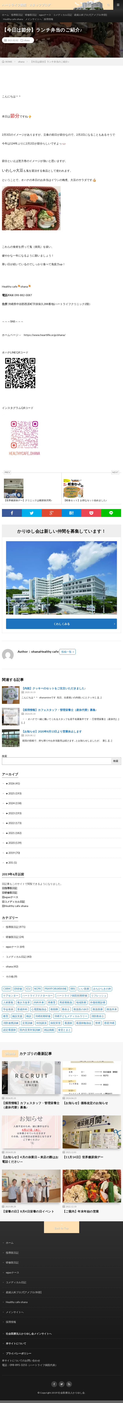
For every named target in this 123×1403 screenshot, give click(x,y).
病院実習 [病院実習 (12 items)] (55, 1023)
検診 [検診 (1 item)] (28, 1016)
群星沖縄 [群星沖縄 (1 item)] (109, 1023)
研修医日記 (31, 14)
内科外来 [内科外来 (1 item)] (39, 1002)
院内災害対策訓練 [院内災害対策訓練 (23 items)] (30, 1029)
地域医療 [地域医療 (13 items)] (81, 1002)
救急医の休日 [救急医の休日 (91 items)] (81, 1009)
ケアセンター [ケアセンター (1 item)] (10, 995)
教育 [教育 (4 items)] (5, 1016)
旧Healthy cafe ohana (15, 906)
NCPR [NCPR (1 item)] (37, 988)
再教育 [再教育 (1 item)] (52, 1002)
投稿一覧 (66, 651)
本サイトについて (16, 1343)
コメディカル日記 (62, 14)
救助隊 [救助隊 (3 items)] (54, 1009)
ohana (27, 40)
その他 (9, 976)
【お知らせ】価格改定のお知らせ (85, 1103)
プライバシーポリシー (18, 1353)
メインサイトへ (33, 19)
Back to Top (61, 1228)
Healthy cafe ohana (13, 19)
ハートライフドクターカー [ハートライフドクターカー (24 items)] (37, 995)
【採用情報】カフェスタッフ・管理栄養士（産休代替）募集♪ (59, 709)
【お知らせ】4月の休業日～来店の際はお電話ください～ (30, 1159)
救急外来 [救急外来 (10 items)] (112, 1009)
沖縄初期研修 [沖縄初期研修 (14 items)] (42, 1016)
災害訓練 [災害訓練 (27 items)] (27, 1023)
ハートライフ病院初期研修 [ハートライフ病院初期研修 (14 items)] (72, 995)
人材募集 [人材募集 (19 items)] (8, 1002)
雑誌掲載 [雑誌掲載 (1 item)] (49, 1029)
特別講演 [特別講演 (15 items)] (41, 1023)
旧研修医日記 (9, 892)
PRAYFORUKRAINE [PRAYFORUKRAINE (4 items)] (56, 988)
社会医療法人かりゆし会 (71, 1392)
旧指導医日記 (9, 888)
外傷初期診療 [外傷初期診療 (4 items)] (97, 1002)
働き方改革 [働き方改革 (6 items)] (23, 1002)
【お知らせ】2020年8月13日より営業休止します (52, 731)
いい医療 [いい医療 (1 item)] (84, 988)
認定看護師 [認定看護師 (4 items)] (9, 1029)
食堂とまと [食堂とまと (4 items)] (64, 1029)
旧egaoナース (10, 897)
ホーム (5, 14)
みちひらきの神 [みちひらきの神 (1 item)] (102, 988)
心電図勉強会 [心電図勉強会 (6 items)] (39, 1009)
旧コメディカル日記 (13, 901)
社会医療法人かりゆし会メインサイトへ (29, 1333)
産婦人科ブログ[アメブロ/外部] (90, 14)
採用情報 (48, 19)
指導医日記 (17, 14)
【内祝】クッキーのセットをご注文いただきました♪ (54, 688)
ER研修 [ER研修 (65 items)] (18, 988)
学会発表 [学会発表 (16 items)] (8, 1009)
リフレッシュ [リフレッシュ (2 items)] (98, 995)
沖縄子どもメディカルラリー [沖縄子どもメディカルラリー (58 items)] (70, 1016)
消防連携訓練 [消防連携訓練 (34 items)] (10, 1023)
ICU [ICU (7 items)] (28, 988)
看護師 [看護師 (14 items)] (68, 1023)
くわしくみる (63, 623)
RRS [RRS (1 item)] (73, 988)
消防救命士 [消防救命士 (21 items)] (97, 1016)
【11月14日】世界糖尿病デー (83, 1157)
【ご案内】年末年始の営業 (81, 1211)
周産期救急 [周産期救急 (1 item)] (65, 1002)
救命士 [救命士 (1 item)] (66, 1009)
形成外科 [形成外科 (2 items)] (22, 1009)
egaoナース (45, 14)
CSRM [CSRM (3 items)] (6, 988)
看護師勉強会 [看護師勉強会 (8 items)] (83, 1023)
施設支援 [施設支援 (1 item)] (17, 1016)
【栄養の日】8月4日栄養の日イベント (28, 1211)
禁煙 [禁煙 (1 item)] (97, 1023)
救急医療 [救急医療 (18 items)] (98, 1009)
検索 (4, 756)
